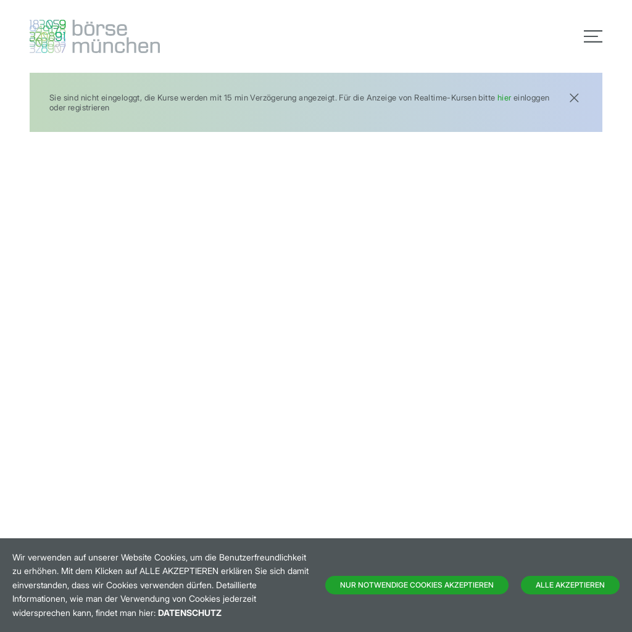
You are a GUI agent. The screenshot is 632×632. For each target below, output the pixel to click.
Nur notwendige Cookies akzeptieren (417, 584)
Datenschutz (190, 612)
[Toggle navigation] (593, 36)
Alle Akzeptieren (570, 584)
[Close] (574, 96)
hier (504, 97)
